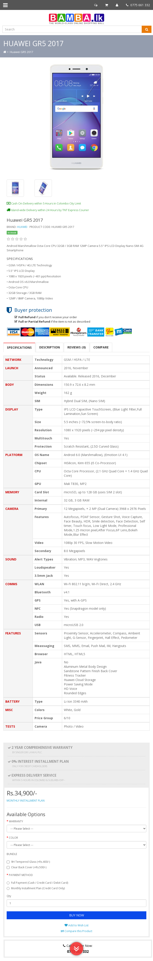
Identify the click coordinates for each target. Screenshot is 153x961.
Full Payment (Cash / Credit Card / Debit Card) (37, 883)
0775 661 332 (138, 5)
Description (49, 347)
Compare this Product (76, 931)
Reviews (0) (76, 347)
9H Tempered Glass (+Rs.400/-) (28, 862)
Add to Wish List (76, 925)
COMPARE (101, 347)
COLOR (13, 838)
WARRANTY (16, 821)
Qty (9, 896)
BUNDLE (12, 854)
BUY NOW (76, 915)
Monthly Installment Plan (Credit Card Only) (36, 888)
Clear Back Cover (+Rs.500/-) (26, 867)
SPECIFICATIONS (19, 347)
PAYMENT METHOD (21, 875)
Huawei (22, 227)
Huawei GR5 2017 (21, 52)
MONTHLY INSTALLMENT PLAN (26, 800)
